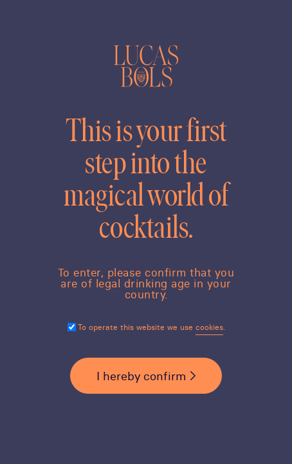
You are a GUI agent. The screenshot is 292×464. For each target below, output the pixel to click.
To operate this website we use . (151, 327)
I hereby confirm (141, 376)
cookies (209, 327)
